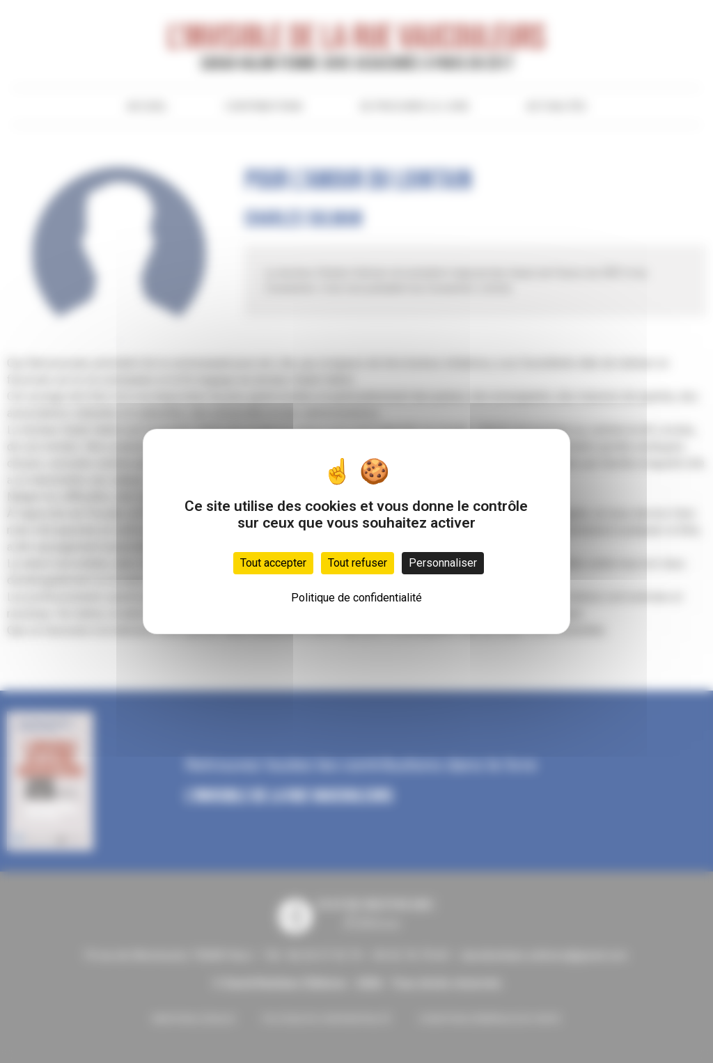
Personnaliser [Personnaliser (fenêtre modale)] (443, 562)
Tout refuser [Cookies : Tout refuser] (357, 562)
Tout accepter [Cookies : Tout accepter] (273, 562)
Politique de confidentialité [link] (356, 597)
